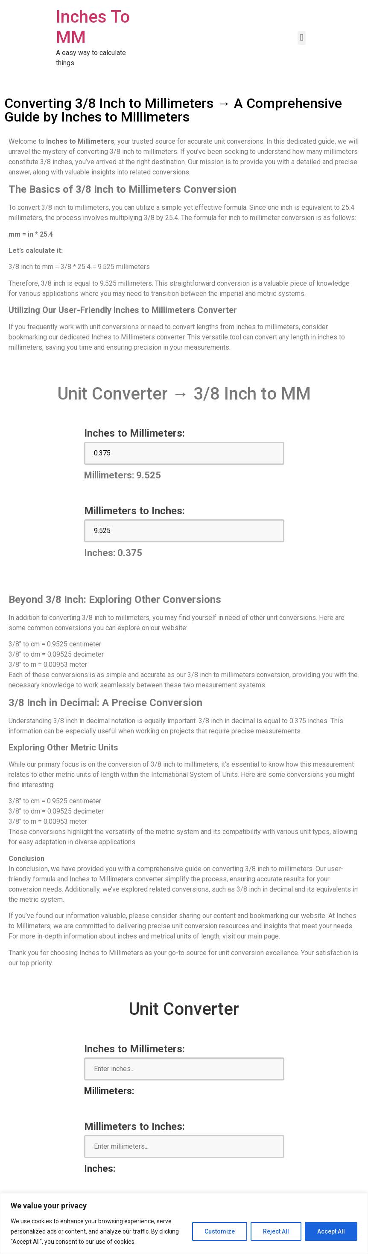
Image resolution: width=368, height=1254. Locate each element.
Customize (219, 1231)
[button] (302, 38)
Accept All (331, 1231)
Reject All (276, 1231)
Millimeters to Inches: (134, 511)
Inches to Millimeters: (134, 433)
